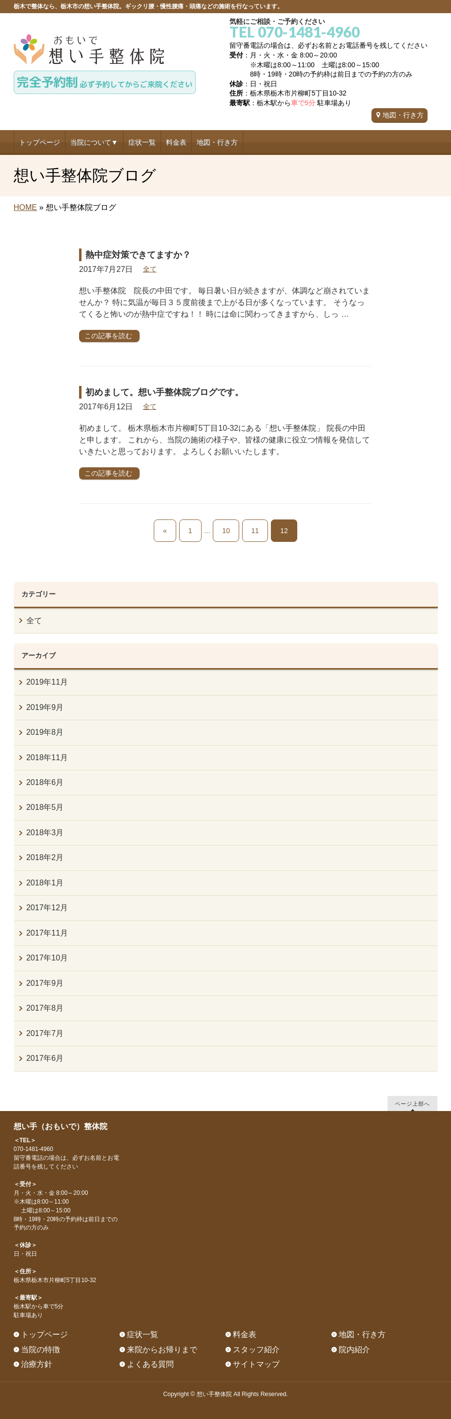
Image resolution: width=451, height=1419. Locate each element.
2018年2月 (45, 857)
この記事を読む (108, 336)
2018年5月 (45, 807)
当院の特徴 (40, 1349)
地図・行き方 (403, 115)
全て (150, 269)
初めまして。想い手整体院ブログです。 (164, 392)
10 (226, 531)
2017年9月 (45, 983)
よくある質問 (150, 1364)
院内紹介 (354, 1349)
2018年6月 (45, 782)
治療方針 (36, 1364)
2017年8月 (45, 1008)
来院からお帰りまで (162, 1349)
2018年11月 (47, 757)
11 (255, 531)
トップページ (44, 1334)
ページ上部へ (412, 1103)
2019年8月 (45, 732)
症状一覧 (142, 1334)
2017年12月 (47, 907)
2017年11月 (47, 933)
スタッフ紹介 (256, 1349)
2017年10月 (47, 958)
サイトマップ (256, 1364)
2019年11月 (47, 682)
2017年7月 (45, 1033)
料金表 (244, 1334)
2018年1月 (45, 883)
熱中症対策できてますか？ (138, 255)
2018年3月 (45, 832)
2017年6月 (45, 1058)
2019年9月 (45, 707)
